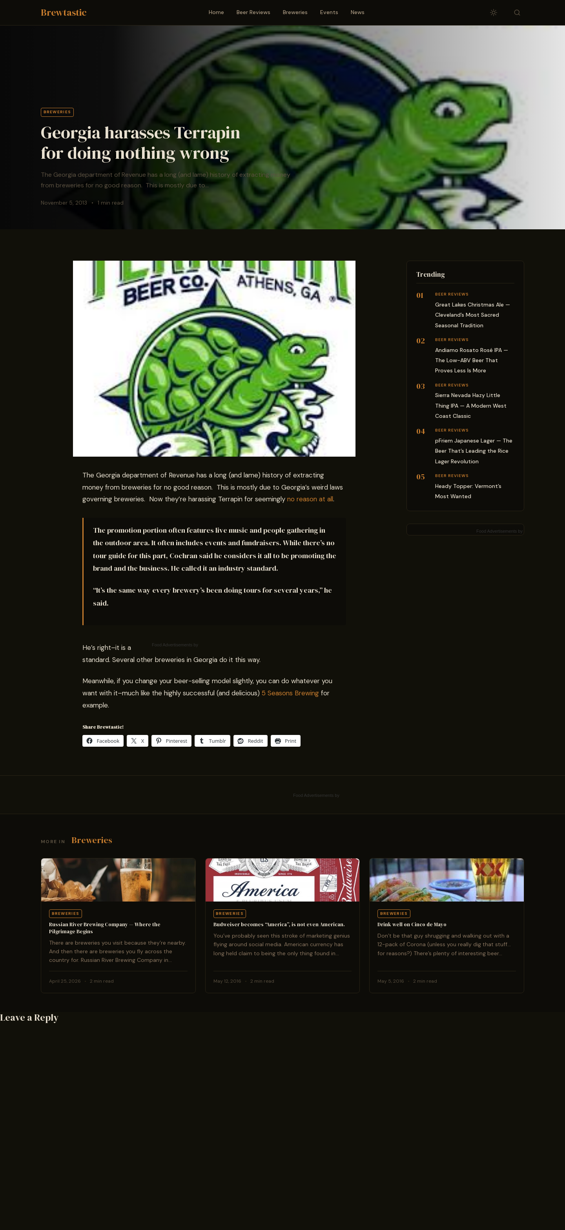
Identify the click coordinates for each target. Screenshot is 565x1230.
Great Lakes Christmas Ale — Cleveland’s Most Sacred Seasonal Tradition (472, 315)
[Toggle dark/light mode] (494, 12)
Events (329, 12)
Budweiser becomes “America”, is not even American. (279, 924)
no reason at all (310, 499)
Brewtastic (64, 12)
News (358, 12)
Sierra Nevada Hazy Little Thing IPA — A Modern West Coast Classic (471, 405)
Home (216, 12)
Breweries (295, 12)
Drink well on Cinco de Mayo (412, 924)
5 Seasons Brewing (290, 693)
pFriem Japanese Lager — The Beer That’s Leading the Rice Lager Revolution (473, 451)
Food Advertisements (172, 644)
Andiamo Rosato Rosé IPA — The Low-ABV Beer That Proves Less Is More (471, 360)
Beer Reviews (253, 12)
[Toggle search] (517, 12)
